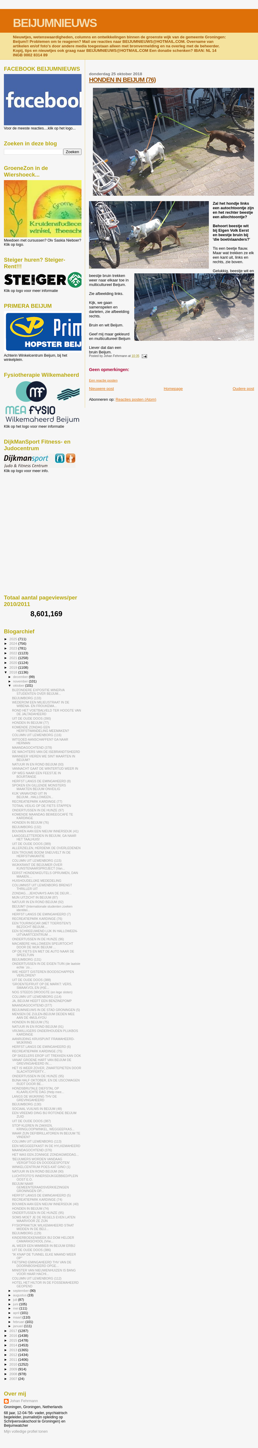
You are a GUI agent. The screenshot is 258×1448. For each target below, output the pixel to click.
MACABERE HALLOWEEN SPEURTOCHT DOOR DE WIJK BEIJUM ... (42, 945)
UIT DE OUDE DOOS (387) (31, 1121)
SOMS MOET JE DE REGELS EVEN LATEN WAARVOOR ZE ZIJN (43, 1219)
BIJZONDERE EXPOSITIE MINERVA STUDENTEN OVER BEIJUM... (38, 691)
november (21, 681)
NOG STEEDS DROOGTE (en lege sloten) (42, 992)
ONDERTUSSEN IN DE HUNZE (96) (38, 939)
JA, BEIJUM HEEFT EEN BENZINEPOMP (42, 1001)
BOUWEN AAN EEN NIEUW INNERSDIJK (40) (45, 1204)
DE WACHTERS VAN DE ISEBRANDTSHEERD (46, 752)
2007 (13, 1379)
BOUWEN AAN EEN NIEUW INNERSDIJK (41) (45, 831)
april (16, 1313)
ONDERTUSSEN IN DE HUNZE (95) (38, 1076)
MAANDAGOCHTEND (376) (32, 1150)
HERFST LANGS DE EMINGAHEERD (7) (41, 914)
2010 (13, 1364)
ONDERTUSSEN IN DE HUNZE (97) (38, 810)
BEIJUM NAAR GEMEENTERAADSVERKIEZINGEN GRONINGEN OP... (40, 1187)
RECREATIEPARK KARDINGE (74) (37, 1199)
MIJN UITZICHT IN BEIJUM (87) (35, 897)
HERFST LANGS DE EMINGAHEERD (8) (41, 781)
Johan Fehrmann (24, 1401)
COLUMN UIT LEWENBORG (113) (36, 1141)
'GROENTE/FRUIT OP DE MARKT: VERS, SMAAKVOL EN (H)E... (42, 985)
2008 (13, 1374)
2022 (13, 653)
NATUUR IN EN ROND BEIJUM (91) (38, 1026)
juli (15, 1299)
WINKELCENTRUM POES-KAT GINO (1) (41, 1167)
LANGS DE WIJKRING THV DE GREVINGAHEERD (34, 1098)
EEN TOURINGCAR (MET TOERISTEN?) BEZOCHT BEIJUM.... (41, 925)
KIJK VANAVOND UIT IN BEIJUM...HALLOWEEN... (32, 795)
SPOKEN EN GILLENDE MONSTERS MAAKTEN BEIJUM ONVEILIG (39, 787)
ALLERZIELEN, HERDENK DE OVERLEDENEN (46, 848)
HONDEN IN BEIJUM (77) (30, 722)
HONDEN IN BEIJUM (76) (122, 79)
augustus (20, 1295)
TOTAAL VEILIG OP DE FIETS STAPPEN (41, 805)
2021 (13, 658)
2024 (13, 643)
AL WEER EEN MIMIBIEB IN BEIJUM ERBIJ (43, 1245)
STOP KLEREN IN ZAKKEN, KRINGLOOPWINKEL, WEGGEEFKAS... (43, 1127)
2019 (13, 667)
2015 (13, 1340)
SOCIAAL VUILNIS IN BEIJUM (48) (37, 1109)
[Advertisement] (31, 505)
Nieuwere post (101, 388)
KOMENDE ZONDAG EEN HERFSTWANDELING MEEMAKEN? (40, 729)
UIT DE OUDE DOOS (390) (31, 718)
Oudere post (243, 388)
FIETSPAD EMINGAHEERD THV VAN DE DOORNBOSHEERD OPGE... (41, 1264)
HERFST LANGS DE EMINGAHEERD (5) (41, 1195)
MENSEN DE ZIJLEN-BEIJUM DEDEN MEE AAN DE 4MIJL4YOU (43, 1015)
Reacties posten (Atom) (136, 399)
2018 (13, 672)
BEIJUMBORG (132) (26, 827)
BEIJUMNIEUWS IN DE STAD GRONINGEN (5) (46, 1010)
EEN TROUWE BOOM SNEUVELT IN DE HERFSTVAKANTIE (41, 854)
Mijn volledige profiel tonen (26, 1431)
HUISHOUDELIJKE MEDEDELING (36, 880)
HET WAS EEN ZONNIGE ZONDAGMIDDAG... (45, 1154)
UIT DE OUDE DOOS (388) (31, 980)
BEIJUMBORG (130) (26, 1104)
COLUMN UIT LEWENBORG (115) (36, 860)
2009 (13, 1369)
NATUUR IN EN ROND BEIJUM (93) (38, 764)
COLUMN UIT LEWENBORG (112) (36, 1278)
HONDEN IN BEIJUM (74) (30, 1208)
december (21, 677)
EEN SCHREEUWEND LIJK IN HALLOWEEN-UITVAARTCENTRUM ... (45, 932)
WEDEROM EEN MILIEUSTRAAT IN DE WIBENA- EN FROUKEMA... (40, 704)
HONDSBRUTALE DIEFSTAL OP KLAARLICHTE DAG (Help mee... (38, 1090)
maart (18, 1317)
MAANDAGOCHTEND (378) (32, 747)
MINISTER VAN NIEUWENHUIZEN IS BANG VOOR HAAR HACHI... (44, 1272)
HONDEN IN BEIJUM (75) (30, 1022)
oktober (19, 685)
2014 (13, 1345)
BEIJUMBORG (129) (26, 1233)
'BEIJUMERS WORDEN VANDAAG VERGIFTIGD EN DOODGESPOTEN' (41, 1160)
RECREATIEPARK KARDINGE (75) (37, 1051)
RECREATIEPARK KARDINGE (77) (37, 801)
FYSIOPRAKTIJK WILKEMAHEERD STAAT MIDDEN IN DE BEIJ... (43, 1227)
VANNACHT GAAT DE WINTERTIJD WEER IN (45, 768)
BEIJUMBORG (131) (26, 959)
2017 (13, 1331)
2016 (13, 1335)
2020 (13, 663)
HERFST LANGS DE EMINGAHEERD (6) (41, 1046)
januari (18, 1326)
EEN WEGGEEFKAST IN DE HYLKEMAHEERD (46, 1146)
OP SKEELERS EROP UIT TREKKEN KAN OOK (46, 1055)
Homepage (173, 388)
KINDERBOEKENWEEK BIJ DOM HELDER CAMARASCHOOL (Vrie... (43, 1239)
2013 (13, 1350)
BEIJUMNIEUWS (54, 22)
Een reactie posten (103, 380)
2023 (13, 648)
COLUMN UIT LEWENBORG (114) (36, 996)
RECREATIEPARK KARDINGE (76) (37, 918)
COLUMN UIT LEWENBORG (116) (36, 735)
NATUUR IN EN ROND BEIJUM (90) (38, 1171)
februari (19, 1322)
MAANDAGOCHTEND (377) (32, 1005)
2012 (13, 1355)
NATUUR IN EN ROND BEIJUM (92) (38, 902)
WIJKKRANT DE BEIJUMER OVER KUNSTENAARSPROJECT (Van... (38, 866)
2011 (13, 1359)
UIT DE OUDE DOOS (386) (31, 1250)
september (21, 1290)
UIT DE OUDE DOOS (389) (31, 844)
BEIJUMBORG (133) (26, 698)
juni (16, 1304)
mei (16, 1308)
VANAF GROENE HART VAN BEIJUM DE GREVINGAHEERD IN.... (41, 1061)
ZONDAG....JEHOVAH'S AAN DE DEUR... (42, 893)
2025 (13, 639)
